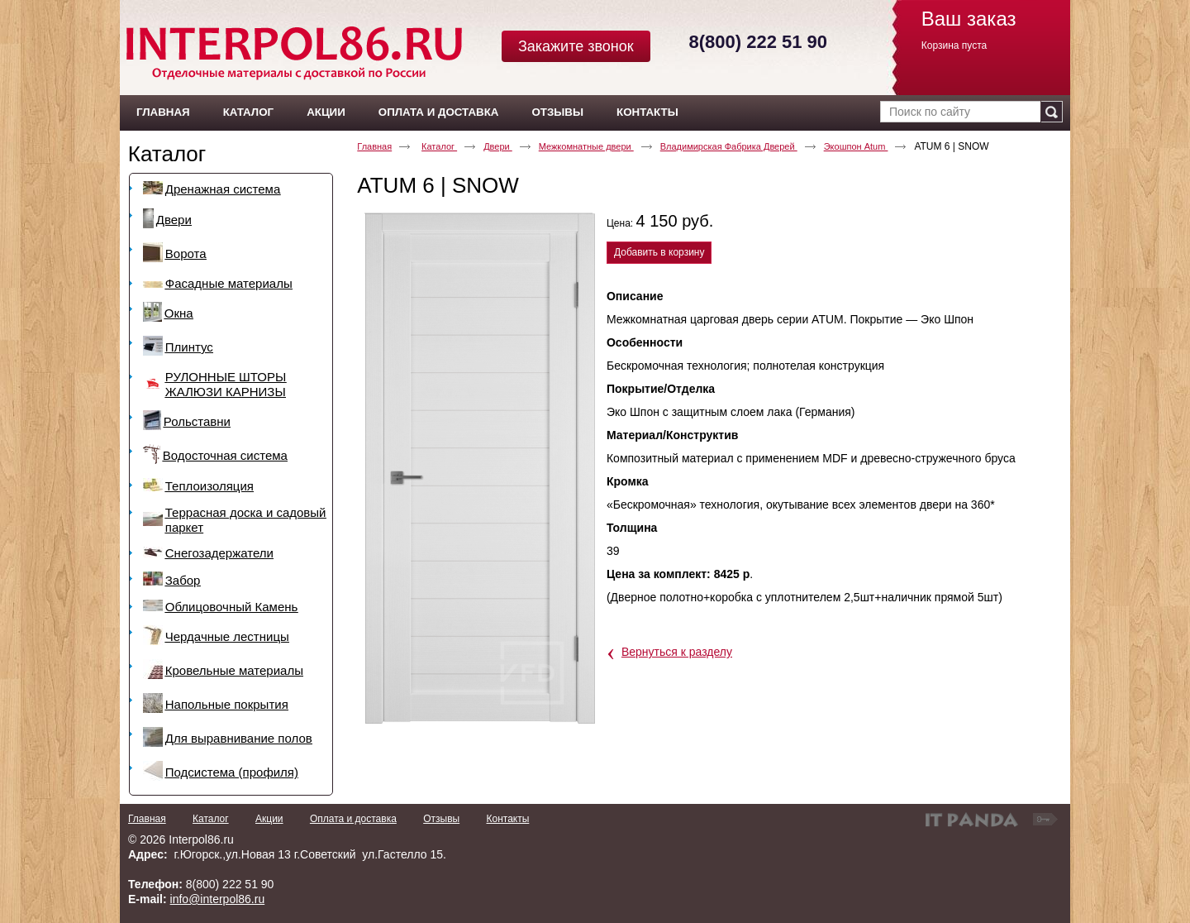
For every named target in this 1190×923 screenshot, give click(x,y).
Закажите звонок (576, 46)
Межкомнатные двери (586, 146)
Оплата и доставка (353, 819)
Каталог (167, 153)
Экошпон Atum (856, 146)
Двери (497, 146)
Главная (374, 146)
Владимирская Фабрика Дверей (728, 146)
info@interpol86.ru (217, 899)
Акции (269, 819)
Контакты (507, 819)
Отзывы (441, 819)
